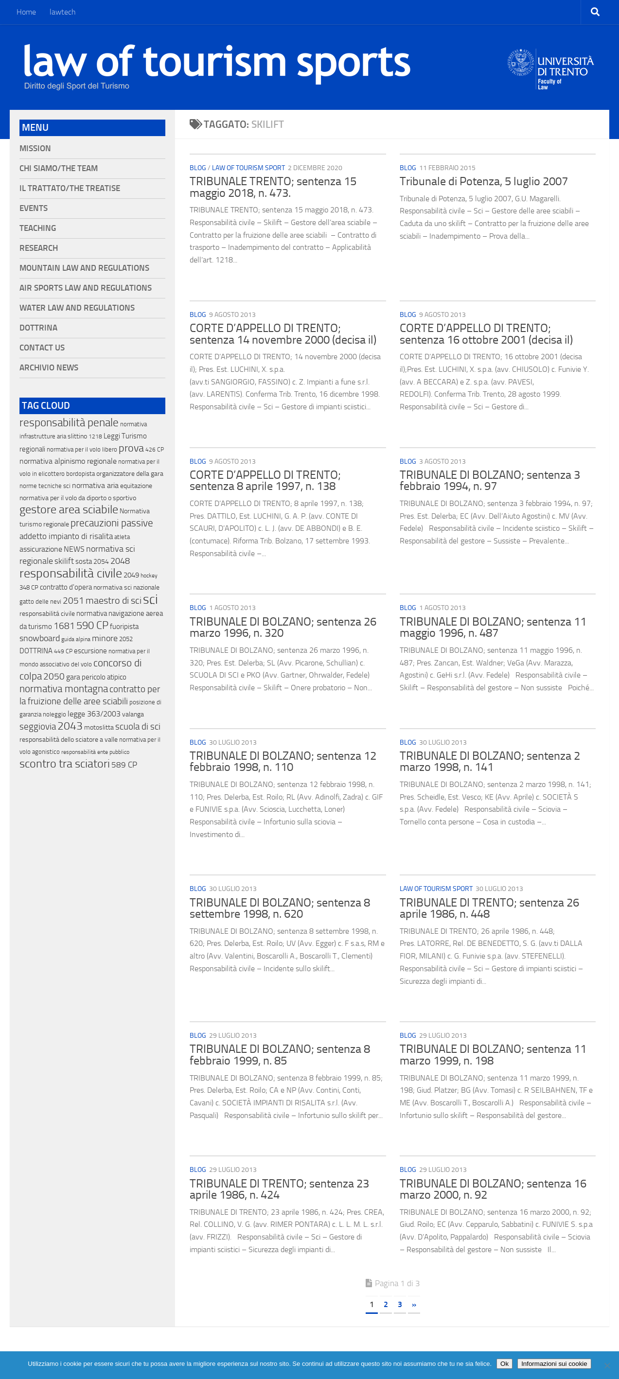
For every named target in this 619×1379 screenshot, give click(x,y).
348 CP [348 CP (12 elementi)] (28, 587)
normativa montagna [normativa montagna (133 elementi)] (63, 689)
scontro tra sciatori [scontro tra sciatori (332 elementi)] (64, 763)
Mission (35, 148)
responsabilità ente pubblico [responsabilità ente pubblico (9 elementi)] (95, 752)
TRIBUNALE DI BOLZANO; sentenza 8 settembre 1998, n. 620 (280, 908)
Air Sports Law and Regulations (85, 288)
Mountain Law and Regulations (84, 268)
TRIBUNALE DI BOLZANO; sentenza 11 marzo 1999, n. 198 (493, 1054)
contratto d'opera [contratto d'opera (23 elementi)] (66, 587)
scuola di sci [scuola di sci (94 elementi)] (137, 726)
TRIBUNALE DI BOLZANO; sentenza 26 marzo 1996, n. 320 (283, 627)
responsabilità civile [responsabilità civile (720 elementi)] (70, 573)
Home (26, 12)
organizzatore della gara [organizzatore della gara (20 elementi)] (129, 474)
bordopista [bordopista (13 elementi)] (80, 473)
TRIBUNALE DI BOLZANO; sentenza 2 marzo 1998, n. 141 (490, 761)
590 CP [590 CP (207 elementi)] (92, 625)
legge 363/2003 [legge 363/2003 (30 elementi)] (94, 713)
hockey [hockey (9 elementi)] (149, 575)
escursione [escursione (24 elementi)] (90, 650)
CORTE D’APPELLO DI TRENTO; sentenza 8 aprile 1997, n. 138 (265, 480)
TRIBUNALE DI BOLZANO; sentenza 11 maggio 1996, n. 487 (493, 627)
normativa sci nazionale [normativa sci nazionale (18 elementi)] (126, 587)
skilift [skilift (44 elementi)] (64, 561)
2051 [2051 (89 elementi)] (73, 600)
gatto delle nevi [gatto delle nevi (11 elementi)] (40, 601)
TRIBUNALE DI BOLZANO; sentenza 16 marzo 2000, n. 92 (493, 1189)
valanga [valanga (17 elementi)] (133, 714)
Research (38, 248)
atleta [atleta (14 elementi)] (122, 537)
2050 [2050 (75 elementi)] (54, 676)
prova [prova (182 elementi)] (131, 448)
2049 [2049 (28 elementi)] (131, 575)
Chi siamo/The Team (58, 168)
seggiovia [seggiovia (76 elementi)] (37, 726)
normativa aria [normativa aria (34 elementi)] (95, 485)
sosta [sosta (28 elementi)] (83, 561)
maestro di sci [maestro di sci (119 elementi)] (113, 600)
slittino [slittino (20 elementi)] (77, 436)
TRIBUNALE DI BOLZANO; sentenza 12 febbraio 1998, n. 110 (283, 761)
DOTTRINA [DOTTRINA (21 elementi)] (36, 650)
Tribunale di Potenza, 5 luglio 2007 (484, 181)
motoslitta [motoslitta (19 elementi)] (99, 727)
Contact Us (42, 347)
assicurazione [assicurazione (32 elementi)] (40, 549)
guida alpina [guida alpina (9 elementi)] (75, 639)
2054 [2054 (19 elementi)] (101, 562)
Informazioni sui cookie (554, 1363)
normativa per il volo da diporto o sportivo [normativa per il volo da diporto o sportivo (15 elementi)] (77, 498)
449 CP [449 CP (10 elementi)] (63, 651)
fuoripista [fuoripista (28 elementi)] (124, 626)
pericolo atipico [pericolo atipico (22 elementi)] (104, 677)
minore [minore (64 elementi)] (105, 638)
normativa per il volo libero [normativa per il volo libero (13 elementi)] (82, 449)
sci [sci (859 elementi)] (150, 599)
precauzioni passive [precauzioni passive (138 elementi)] (112, 523)
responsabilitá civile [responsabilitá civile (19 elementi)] (47, 614)
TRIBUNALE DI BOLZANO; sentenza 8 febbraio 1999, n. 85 (280, 1054)
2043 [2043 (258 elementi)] (70, 726)
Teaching (37, 228)
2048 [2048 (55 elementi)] (120, 561)
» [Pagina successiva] (414, 1304)
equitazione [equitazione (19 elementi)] (136, 486)
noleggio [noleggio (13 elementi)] (54, 714)
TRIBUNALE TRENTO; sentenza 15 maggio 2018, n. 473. (273, 187)
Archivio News (48, 367)
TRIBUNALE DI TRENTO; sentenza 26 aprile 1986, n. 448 (489, 908)
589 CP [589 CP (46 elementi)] (124, 764)
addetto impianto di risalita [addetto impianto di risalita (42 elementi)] (66, 536)
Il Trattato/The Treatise (69, 188)
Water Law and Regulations (77, 308)
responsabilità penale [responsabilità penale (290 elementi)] (69, 422)
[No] (607, 1365)
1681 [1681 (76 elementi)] (64, 626)
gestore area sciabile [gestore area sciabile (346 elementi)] (68, 509)
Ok (504, 1363)
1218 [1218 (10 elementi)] (95, 436)
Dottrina (38, 327)
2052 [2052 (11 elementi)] (126, 639)
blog (198, 168)
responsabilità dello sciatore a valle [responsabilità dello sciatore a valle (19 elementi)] (68, 739)
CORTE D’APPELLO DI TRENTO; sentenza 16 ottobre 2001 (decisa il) (486, 334)
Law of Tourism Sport (248, 168)
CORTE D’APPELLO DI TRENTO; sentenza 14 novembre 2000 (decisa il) (283, 334)
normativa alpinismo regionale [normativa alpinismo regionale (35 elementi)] (68, 461)
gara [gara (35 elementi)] (73, 676)
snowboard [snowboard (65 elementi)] (39, 638)
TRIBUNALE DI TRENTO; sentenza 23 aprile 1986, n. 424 (279, 1189)
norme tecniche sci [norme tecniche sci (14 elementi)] (45, 485)
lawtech (63, 12)
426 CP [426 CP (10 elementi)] (154, 449)
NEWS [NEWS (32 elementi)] (74, 549)
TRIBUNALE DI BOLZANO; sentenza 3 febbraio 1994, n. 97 (490, 480)
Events (33, 208)
